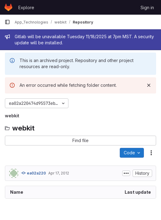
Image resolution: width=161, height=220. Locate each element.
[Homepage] (8, 7)
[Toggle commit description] (126, 173)
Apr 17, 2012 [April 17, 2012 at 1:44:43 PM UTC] (58, 173)
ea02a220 (33, 172)
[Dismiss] (148, 85)
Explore (26, 7)
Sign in (147, 7)
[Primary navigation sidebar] (7, 22)
